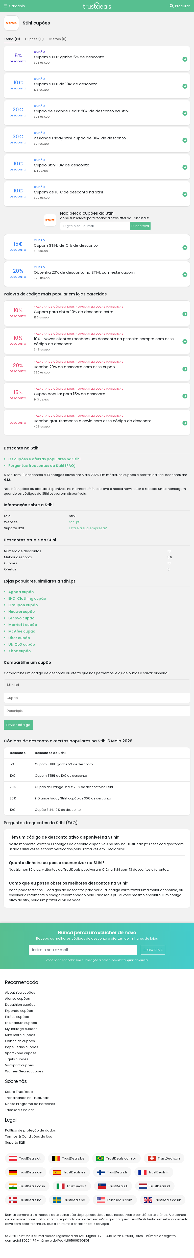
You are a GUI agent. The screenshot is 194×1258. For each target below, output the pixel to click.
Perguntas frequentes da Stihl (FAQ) (42, 465)
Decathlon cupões (20, 1004)
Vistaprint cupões (19, 1065)
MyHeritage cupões (21, 1028)
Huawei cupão (21, 611)
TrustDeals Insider (19, 1110)
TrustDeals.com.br (121, 1158)
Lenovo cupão (21, 618)
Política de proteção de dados (30, 1130)
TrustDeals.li (118, 1186)
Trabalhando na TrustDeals (27, 1097)
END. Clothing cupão (27, 598)
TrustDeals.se (74, 1200)
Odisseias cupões (20, 1041)
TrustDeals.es (74, 1172)
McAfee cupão (21, 631)
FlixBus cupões (17, 1016)
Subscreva (140, 225)
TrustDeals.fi (117, 1172)
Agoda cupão (21, 591)
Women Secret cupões (24, 1071)
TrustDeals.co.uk (167, 1200)
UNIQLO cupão (21, 644)
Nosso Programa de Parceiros (30, 1103)
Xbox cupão (19, 650)
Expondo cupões (19, 1010)
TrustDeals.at (29, 1158)
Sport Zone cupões (21, 1053)
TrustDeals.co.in (32, 1186)
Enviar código (18, 724)
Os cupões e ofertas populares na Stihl (44, 459)
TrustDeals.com (119, 1200)
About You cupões (20, 992)
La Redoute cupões (21, 1022)
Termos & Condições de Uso (28, 1136)
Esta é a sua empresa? (88, 528)
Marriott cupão (22, 624)
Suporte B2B (15, 1142)
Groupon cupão (23, 605)
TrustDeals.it (76, 1186)
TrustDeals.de (30, 1172)
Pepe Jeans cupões (21, 1047)
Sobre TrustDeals (19, 1091)
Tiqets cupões (16, 1059)
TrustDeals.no (30, 1200)
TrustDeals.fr (159, 1172)
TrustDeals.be (73, 1158)
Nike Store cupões (20, 1035)
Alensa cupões (17, 998)
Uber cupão (19, 637)
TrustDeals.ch (169, 1158)
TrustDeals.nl (159, 1186)
